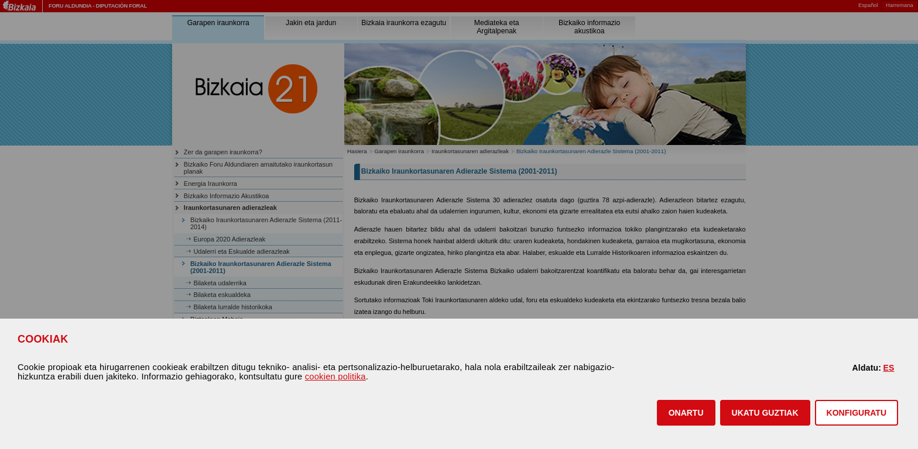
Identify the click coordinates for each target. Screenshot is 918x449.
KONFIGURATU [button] (856, 412)
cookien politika (335, 376)
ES (888, 367)
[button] (686, 413)
